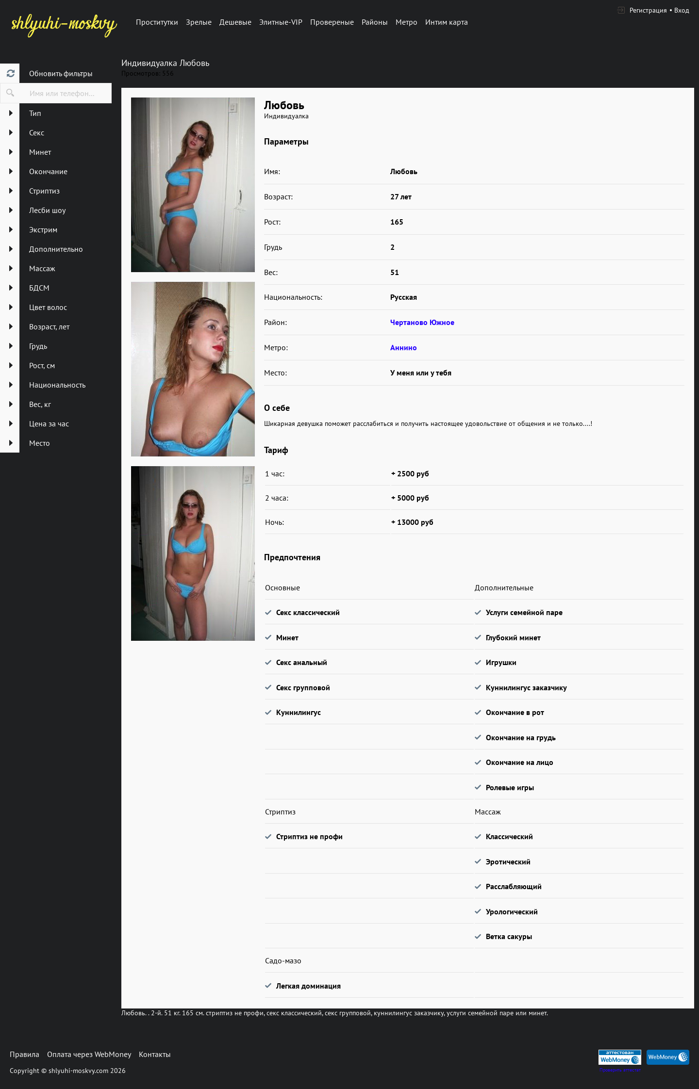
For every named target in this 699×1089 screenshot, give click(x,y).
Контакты (155, 1054)
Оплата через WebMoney (89, 1054)
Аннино (403, 347)
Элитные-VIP (280, 22)
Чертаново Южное (422, 322)
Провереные (332, 22)
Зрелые (199, 22)
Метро (406, 22)
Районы (375, 22)
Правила (24, 1054)
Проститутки (157, 22)
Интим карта (446, 22)
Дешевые (235, 22)
